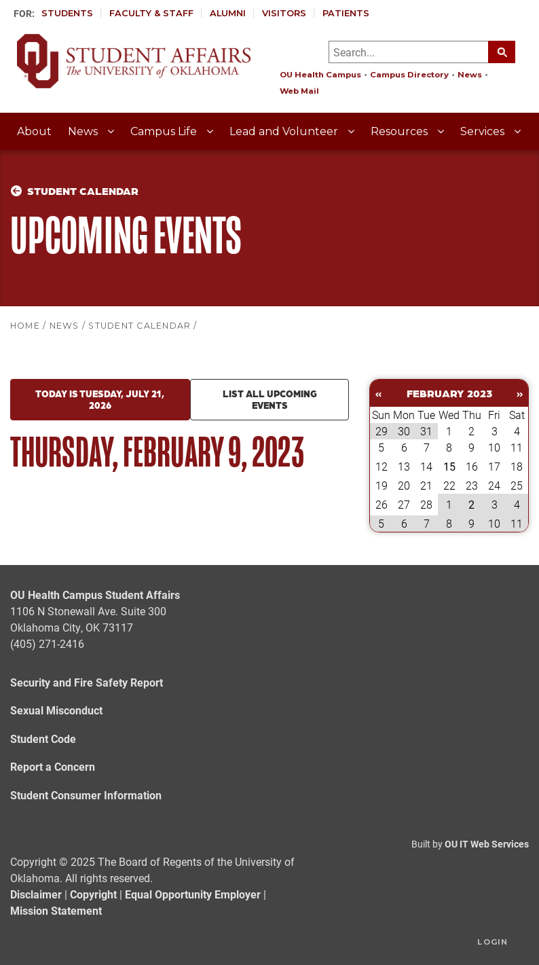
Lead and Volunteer (285, 131)
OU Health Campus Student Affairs (95, 594)
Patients (345, 13)
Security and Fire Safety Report (86, 682)
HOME (25, 326)
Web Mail (299, 91)
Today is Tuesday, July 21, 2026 (99, 399)
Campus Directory (409, 74)
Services (483, 131)
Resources (400, 131)
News (470, 74)
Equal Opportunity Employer (193, 894)
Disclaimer (36, 894)
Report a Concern (52, 766)
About (34, 131)
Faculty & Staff (151, 13)
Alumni (228, 13)
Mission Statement (56, 910)
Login (492, 942)
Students (67, 13)
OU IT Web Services (487, 843)
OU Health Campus (320, 74)
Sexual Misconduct (56, 710)
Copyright (93, 894)
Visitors (284, 13)
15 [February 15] (449, 466)
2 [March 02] (471, 504)
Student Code (43, 738)
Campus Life (165, 131)
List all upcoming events (270, 399)
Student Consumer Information (86, 795)
